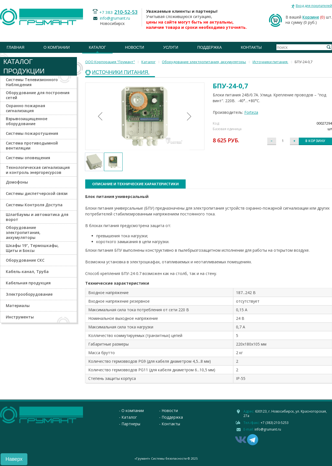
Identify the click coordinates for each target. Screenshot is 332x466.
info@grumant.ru (115, 18)
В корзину (315, 140)
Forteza (251, 112)
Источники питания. (121, 72)
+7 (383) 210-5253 (275, 422)
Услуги (170, 47)
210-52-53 (126, 12)
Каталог (97, 47)
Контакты (251, 47)
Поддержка (209, 47)
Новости (134, 47)
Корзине (310, 17)
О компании (56, 47)
